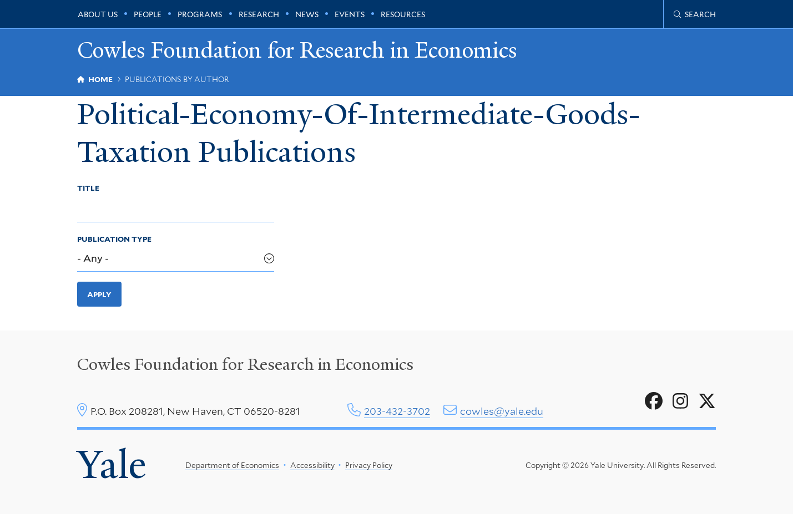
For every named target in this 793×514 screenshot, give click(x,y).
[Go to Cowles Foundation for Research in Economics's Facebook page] (654, 401)
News (307, 14)
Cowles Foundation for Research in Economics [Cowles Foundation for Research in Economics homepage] (297, 50)
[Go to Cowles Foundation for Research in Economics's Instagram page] (680, 401)
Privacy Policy (368, 465)
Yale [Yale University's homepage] (111, 465)
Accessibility (312, 465)
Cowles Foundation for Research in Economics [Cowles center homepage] (245, 364)
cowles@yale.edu (501, 411)
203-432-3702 (397, 411)
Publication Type (114, 239)
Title (88, 188)
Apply (99, 294)
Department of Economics (232, 465)
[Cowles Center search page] (695, 14)
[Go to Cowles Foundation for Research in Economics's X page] (707, 401)
